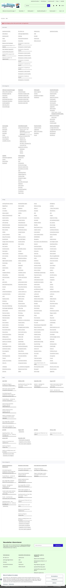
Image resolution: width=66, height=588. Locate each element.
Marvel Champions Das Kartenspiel (25, 133)
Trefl (19, 358)
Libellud (51, 289)
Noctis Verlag (37, 305)
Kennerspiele (53, 103)
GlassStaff (20, 265)
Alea (19, 215)
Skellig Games (5, 336)
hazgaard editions (6, 272)
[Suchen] (36, 5)
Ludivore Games (21, 294)
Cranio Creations (6, 234)
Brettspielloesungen (22, 203)
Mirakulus (4, 301)
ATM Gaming (5, 222)
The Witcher (21, 191)
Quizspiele (52, 121)
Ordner (21, 151)
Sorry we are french (6, 339)
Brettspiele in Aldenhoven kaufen (24, 44)
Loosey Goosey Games (54, 291)
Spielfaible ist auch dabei (8, 453)
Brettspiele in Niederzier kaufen (23, 76)
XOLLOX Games (53, 369)
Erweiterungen (53, 123)
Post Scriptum (5, 322)
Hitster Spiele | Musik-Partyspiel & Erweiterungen (57, 113)
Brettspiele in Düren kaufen (24, 53)
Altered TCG (22, 137)
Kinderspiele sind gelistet (24, 440)
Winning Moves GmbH (39, 366)
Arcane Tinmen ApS (22, 217)
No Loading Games (22, 305)
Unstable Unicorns (6, 140)
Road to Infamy (21, 329)
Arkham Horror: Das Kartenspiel (24, 130)
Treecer (4, 358)
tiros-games (52, 355)
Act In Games (5, 255)
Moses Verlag (5, 303)
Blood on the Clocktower (7, 43)
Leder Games (21, 289)
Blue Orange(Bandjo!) (54, 255)
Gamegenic (20, 253)
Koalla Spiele (37, 284)
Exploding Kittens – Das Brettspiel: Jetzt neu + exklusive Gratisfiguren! (9, 434)
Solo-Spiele (52, 95)
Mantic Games (21, 296)
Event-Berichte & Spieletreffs (40, 465)
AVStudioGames (21, 222)
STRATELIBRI (52, 346)
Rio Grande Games (6, 329)
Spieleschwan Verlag (38, 341)
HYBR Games (37, 277)
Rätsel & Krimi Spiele (54, 115)
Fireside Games (5, 248)
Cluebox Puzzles (37, 127)
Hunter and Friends (22, 277)
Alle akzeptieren (54, 576)
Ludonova (52, 294)
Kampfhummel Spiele (38, 282)
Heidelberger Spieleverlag (39, 272)
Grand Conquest (37, 267)
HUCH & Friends (5, 277)
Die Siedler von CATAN (23, 168)
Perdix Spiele (21, 315)
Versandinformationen (23, 38)
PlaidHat (20, 317)
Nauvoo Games (21, 303)
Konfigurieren (54, 579)
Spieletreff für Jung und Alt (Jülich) (8, 54)
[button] (53, 5)
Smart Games (37, 336)
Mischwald (4, 129)
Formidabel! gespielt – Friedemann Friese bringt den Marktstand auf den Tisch (8, 395)
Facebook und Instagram (8, 455)
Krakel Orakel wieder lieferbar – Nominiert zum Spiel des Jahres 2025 (56, 385)
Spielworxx (4, 343)
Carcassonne (21, 163)
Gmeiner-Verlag (37, 265)
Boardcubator (21, 227)
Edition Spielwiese (22, 260)
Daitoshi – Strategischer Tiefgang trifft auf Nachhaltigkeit (39, 385)
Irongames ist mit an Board (25, 441)
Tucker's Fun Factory (6, 360)
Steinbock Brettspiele (22, 346)
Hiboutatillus (5, 274)
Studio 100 (36, 348)
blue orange (52, 225)
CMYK (35, 258)
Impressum (5, 584)
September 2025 (37, 381)
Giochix (4, 265)
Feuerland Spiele (37, 246)
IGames (20, 279)
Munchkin (4, 131)
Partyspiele (52, 110)
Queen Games (5, 324)
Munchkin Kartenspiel (23, 181)
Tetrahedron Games (54, 353)
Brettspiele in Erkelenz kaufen (24, 57)
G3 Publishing (37, 263)
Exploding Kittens (22, 172)
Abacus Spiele (5, 213)
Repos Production (38, 327)
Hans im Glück (37, 270)
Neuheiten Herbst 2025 (23, 95)
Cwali (19, 234)
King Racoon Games (22, 284)
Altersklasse (43, 1)
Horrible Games (53, 274)
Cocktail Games (21, 232)
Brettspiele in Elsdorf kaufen (24, 55)
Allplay (35, 215)
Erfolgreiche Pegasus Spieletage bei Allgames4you (8, 385)
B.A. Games (52, 222)
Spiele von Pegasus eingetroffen (6, 446)
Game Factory (5, 253)
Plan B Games (37, 317)
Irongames (52, 279)
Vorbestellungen (21, 91)
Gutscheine (4, 95)
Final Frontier (53, 246)
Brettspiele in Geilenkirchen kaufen (24, 64)
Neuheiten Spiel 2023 (23, 103)
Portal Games (53, 320)
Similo (3, 135)
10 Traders (4, 210)
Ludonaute (36, 294)
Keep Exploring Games (7, 284)
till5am (35, 355)
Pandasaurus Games (54, 310)
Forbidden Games (22, 248)
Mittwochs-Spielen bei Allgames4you (7, 58)
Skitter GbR (20, 336)
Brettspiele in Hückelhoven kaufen (24, 68)
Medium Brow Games (38, 298)
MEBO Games (21, 298)
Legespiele (52, 106)
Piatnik (51, 315)
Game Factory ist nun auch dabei (55, 433)
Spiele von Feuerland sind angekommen (8, 442)
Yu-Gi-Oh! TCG (23, 145)
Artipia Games (5, 220)
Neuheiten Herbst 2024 (23, 99)
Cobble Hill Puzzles (54, 258)
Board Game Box (6, 227)
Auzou (35, 203)
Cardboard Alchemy (54, 229)
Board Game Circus (38, 227)
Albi (51, 213)
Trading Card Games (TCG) (24, 136)
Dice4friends (5, 239)
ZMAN (19, 371)
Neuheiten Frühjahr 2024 (23, 101)
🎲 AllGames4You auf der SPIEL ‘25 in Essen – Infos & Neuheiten (25, 385)
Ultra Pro (4, 363)
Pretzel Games (21, 322)
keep (51, 282)
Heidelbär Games (22, 272)
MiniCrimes (53, 117)
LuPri (3, 296)
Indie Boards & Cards (38, 279)
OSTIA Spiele (5, 310)
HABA (3, 270)
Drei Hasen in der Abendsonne (40, 241)
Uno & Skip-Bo (5, 138)
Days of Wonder (53, 234)
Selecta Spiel (21, 334)
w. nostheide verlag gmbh (24, 366)
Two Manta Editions (22, 360)
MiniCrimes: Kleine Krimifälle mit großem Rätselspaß (8, 389)
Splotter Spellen (21, 343)
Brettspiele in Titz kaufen (23, 79)
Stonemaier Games (38, 346)
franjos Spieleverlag (38, 248)
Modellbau (36, 133)
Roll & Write (52, 119)
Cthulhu (36, 93)
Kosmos (51, 286)
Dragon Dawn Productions (8, 241)
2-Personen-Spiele (54, 91)
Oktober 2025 (21, 381)
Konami (4, 286)
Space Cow (20, 339)
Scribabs (52, 205)
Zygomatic (52, 371)
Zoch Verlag (36, 371)
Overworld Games (38, 310)
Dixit (19, 170)
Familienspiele (53, 101)
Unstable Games (53, 363)
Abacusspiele (53, 253)
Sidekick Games (37, 334)
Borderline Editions (22, 258)
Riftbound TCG (23, 141)
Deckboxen (22, 149)
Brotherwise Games (22, 229)
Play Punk (52, 317)
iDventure (52, 277)
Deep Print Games (6, 236)
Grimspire (52, 267)
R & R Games (21, 324)
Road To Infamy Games (39, 329)
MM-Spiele (20, 301)
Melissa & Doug (37, 205)
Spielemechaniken (35, 1)
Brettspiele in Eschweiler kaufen (23, 61)
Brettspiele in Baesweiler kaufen (23, 50)
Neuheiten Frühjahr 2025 (23, 97)
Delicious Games (21, 236)
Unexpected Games (22, 363)
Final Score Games (54, 260)
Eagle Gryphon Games (7, 260)
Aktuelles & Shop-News (23, 465)
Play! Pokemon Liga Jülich (7, 49)
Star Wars (20, 187)
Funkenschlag (21, 176)
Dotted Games (53, 239)
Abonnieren (58, 545)
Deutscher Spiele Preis (23, 166)
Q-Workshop (52, 322)
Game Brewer (53, 251)
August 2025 (52, 381)
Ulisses (51, 360)
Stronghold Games (22, 348)
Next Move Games (54, 303)
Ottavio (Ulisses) (21, 310)
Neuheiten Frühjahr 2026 (23, 93)
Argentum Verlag (53, 217)
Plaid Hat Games (6, 317)
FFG (19, 246)
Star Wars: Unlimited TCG (25, 143)
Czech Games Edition (38, 234)
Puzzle (35, 135)
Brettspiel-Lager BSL (6, 93)
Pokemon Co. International (24, 320)
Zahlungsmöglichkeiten (23, 33)
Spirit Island (21, 185)
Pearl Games (37, 313)
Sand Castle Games (22, 332)
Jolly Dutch (4, 282)
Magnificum (5, 205)
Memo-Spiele (53, 108)
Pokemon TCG (23, 139)
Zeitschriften (5, 161)
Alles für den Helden (22, 255)
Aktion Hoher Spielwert (7, 91)
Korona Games (37, 286)
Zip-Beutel (4, 163)
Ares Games (36, 217)
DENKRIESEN (37, 236)
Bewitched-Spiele (6, 225)
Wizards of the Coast (54, 366)
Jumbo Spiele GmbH (22, 282)
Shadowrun (36, 97)
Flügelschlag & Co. (22, 174)
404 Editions (52, 210)
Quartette (4, 133)
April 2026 (4, 381)
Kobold (51, 284)
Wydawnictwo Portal (22, 369)
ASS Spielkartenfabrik (54, 220)
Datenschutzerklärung (25, 545)
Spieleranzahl (51, 1)
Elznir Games (21, 244)
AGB (35, 33)
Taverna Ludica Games (23, 353)
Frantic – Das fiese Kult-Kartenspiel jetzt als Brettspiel (56, 390)
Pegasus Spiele (53, 313)
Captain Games (37, 229)
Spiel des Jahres (5, 104)
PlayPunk (4, 320)
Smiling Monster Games (7, 203)
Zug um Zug (20, 193)
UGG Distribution (37, 360)
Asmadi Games (21, 220)
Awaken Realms (37, 222)
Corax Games (37, 232)
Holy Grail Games (38, 274)
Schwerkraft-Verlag (54, 332)
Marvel (19, 180)
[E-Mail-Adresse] (43, 545)
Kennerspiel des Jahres (7, 99)
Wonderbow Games (6, 369)
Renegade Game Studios (23, 327)
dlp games (36, 239)
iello (3, 279)
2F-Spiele (36, 210)
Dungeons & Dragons (38, 95)
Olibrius (51, 308)
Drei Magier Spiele (54, 241)
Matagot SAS (37, 296)
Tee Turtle (36, 353)
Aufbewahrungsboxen (7, 157)
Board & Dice (53, 227)
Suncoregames (5, 351)
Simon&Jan (52, 334)
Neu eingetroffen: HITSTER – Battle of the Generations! (8, 422)
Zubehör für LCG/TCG (23, 147)
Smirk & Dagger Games (55, 336)
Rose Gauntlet (53, 329)
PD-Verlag (20, 313)
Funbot (19, 251)
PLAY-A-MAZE (21, 205)
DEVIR (51, 236)
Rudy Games (5, 332)
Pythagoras (52, 203)
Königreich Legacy (22, 178)
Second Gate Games (6, 334)
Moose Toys (52, 301)
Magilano (20, 208)
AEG (35, 213)
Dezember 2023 (21, 438)
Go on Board (52, 265)
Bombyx (4, 258)
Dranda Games (21, 241)
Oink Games (36, 308)
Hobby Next (4, 97)
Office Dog (20, 308)
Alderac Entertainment (7, 215)
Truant (51, 358)
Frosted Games (53, 248)
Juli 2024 (36, 429)
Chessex (4, 208)
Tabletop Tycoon (53, 351)
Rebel (51, 324)
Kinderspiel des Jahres (7, 101)
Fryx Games (4, 251)
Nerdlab (36, 303)
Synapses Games (37, 351)
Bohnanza (4, 127)
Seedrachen (21, 431)
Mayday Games (5, 298)
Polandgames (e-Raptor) (39, 320)
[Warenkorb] (61, 5)
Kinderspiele (52, 99)
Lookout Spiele (37, 291)
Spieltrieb (52, 341)
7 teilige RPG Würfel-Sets (55, 129)
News (57, 1)
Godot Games (5, 267)
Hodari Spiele (21, 274)
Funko (19, 263)
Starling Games (53, 343)
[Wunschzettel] (56, 5)
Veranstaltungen (6, 106)
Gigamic (51, 263)
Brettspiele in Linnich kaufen (24, 73)
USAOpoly (4, 366)
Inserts (3, 159)
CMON (3, 232)
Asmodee (36, 220)
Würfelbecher (53, 131)
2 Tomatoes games (22, 210)
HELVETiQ (52, 272)
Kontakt (62, 1)
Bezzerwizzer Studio (22, 225)
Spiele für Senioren (54, 97)
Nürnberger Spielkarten (7, 308)
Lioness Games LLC (22, 291)
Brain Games (5, 229)
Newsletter (20, 40)
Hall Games (20, 270)
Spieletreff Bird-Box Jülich (7, 51)
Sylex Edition (21, 351)
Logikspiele (36, 129)
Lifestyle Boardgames (7, 291)
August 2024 (21, 429)
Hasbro (51, 270)
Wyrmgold (36, 369)
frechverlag (4, 263)
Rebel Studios (5, 327)
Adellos (19, 213)
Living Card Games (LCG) (23, 127)
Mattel (51, 296)
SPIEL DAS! (52, 339)
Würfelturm (52, 135)
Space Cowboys (37, 339)
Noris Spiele (52, 305)
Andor (19, 159)
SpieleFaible (21, 341)
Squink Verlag (37, 343)
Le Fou (3, 289)
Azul (19, 161)
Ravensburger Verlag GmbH (40, 324)
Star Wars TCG (5, 137)
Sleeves (21, 152)
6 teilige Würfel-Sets (54, 127)
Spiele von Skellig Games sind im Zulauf (8, 451)
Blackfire (36, 225)
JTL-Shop (59, 586)
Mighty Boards (53, 298)
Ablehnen (54, 582)
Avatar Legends (37, 91)
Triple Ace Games (38, 358)
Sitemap (20, 36)
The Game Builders (22, 355)
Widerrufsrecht (37, 40)
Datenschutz (11, 584)
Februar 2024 (53, 429)
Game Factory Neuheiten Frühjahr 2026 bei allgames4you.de (7, 405)
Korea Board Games (22, 286)
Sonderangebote (6, 103)
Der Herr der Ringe (22, 165)
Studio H (52, 348)
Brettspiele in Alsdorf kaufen (24, 47)
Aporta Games (5, 217)
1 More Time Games (54, 208)
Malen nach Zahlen (38, 131)
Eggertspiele (5, 244)
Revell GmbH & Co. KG (54, 327)
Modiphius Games (38, 301)
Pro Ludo (36, 322)
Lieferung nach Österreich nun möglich (40, 433)
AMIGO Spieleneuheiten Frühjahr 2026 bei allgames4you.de (7, 411)
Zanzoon (4, 371)
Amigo (51, 215)
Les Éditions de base (38, 289)
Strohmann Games (6, 348)
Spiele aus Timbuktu (6, 341)
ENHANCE (36, 260)
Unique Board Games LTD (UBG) (39, 363)
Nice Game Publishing (7, 305)
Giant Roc (36, 253)
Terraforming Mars (22, 189)
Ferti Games (5, 246)
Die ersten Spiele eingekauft (25, 443)
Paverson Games (6, 313)
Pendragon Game (6, 315)
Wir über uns (21, 31)
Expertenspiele (53, 93)
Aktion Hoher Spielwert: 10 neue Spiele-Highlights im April (9, 426)
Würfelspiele (52, 133)
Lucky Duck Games (6, 294)
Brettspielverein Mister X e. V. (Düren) (8, 46)
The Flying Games (6, 355)
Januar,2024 (5, 438)
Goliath (19, 267)
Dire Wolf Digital (21, 239)
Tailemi (4, 353)
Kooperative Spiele (54, 104)
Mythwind (20, 183)
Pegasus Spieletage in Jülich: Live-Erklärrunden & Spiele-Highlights (8, 417)
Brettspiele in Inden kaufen (24, 71)
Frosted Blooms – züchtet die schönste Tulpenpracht (8, 400)
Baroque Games (37, 255)
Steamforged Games (6, 346)
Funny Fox (36, 251)
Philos (35, 315)
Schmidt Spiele (37, 332)
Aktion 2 (36, 208)
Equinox (36, 244)
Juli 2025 (4, 429)
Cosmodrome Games (54, 232)
